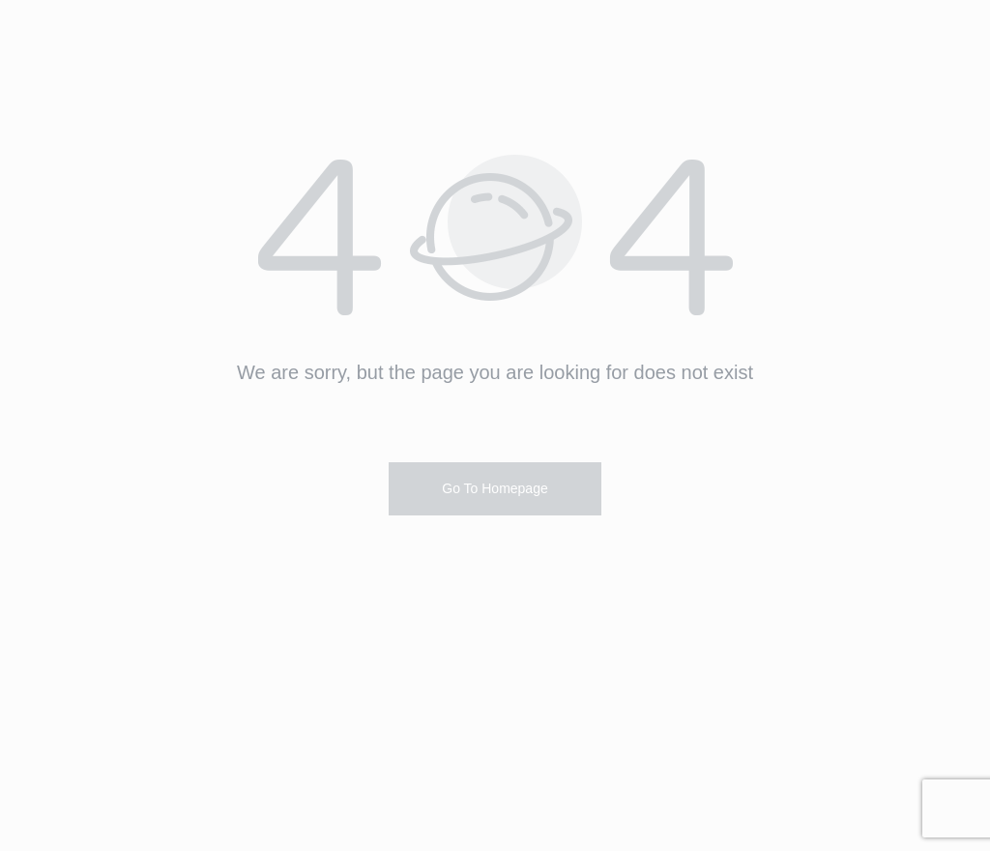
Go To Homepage (494, 488)
